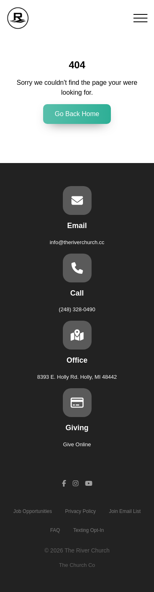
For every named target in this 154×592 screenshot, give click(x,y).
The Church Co (77, 565)
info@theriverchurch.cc (77, 242)
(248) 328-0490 (77, 309)
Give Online (77, 444)
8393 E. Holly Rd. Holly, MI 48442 (77, 377)
